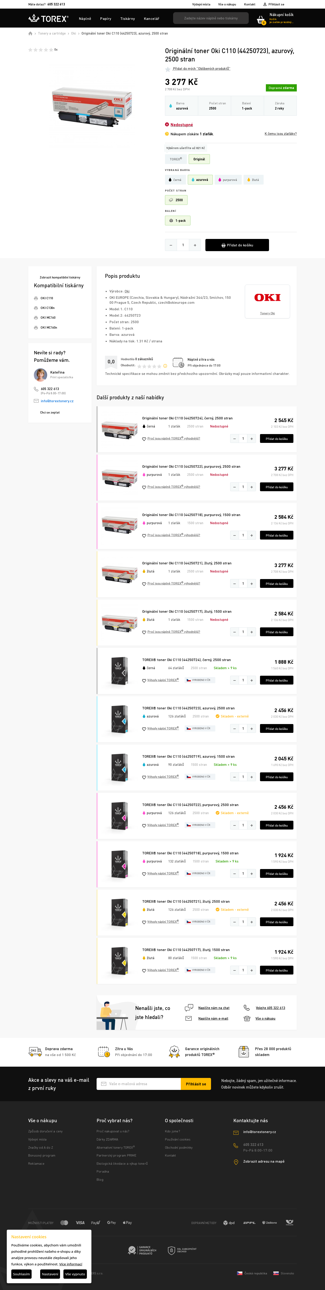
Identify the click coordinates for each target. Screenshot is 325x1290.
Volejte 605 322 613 (264, 1008)
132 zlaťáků (177, 861)
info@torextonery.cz (57, 401)
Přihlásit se (276, 4)
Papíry (105, 18)
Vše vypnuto (75, 1274)
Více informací (70, 1264)
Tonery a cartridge (52, 33)
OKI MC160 (48, 317)
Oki (73, 33)
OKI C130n (48, 308)
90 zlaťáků (176, 764)
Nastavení (50, 1274)
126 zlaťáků (177, 716)
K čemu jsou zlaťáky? (281, 133)
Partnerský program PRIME (116, 1155)
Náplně (85, 18)
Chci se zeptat (50, 412)
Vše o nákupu (227, 4)
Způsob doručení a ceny (45, 1131)
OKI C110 (47, 298)
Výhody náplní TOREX (160, 680)
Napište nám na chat (207, 1008)
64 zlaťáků (176, 668)
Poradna (103, 1171)
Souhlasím (21, 1274)
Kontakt (249, 4)
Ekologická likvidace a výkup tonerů (122, 1163)
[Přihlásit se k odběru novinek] (196, 1084)
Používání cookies (177, 1139)
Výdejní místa (201, 4)
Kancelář (152, 18)
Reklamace (36, 1163)
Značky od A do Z (40, 1147)
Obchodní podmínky (179, 1147)
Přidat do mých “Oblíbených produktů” (197, 68)
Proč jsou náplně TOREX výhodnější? (171, 438)
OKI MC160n (49, 327)
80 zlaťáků (176, 958)
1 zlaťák (174, 426)
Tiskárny (127, 18)
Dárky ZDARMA (107, 1139)
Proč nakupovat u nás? (113, 1131)
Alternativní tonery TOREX (117, 1147)
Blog (100, 1179)
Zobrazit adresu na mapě (264, 1161)
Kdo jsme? (172, 1131)
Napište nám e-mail (207, 1018)
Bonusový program (41, 1155)
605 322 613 (50, 389)
